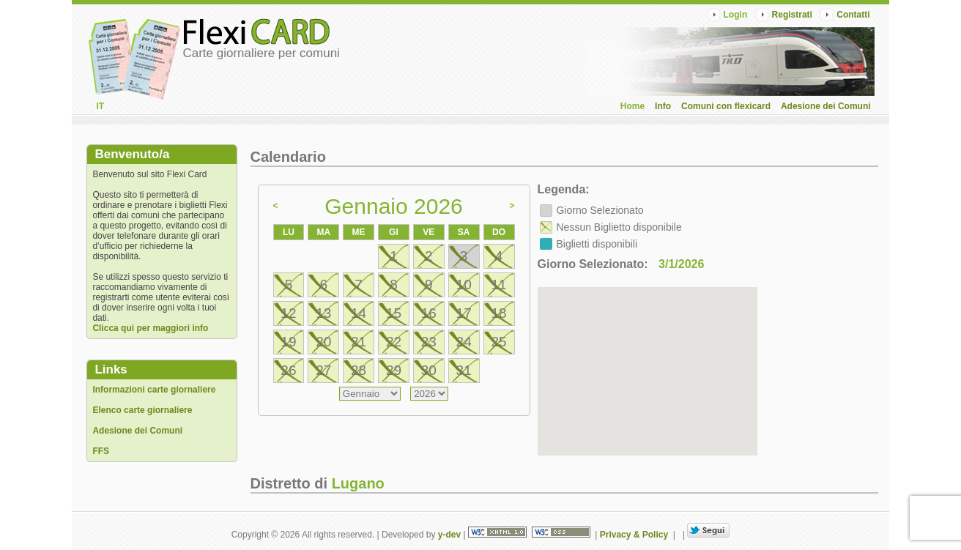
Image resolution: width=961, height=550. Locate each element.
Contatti (852, 15)
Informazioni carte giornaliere (153, 389)
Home (632, 106)
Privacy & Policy (634, 534)
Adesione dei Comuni (826, 106)
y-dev (449, 534)
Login (736, 15)
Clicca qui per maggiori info (150, 328)
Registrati (792, 15)
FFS (100, 451)
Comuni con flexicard (726, 106)
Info (663, 106)
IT (100, 106)
